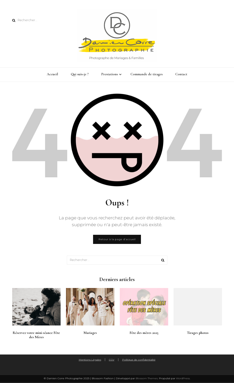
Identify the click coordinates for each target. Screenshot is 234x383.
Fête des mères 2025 (144, 333)
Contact (181, 74)
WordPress (183, 378)
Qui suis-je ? (80, 74)
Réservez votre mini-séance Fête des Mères (36, 335)
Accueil (52, 74)
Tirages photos (198, 333)
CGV (111, 359)
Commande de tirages (147, 74)
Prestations (109, 74)
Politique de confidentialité (138, 359)
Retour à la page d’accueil (117, 239)
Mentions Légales (90, 359)
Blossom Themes (146, 378)
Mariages (90, 333)
